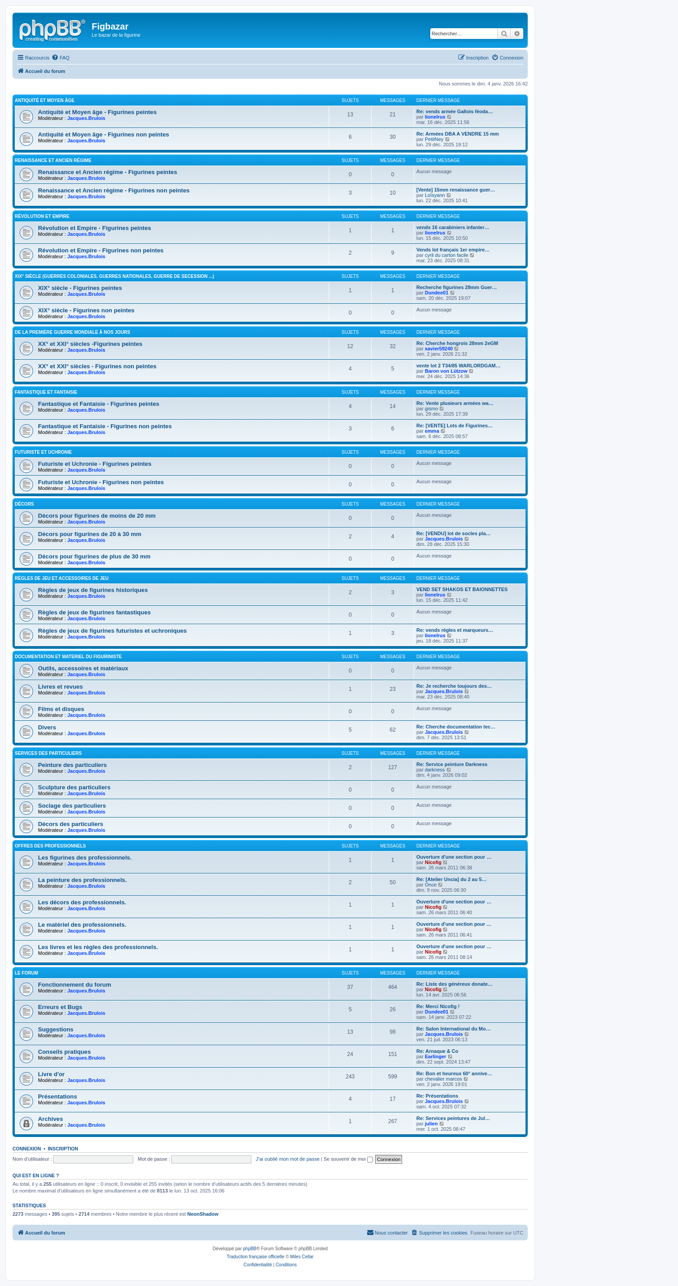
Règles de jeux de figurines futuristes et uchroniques (112, 630)
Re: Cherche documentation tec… (456, 726)
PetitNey (434, 139)
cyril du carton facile (446, 255)
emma (432, 431)
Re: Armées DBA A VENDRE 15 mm (457, 133)
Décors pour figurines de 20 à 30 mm (89, 534)
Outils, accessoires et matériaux (83, 668)
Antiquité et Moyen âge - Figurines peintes (97, 112)
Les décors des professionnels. (82, 902)
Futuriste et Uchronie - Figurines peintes (95, 463)
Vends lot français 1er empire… (453, 249)
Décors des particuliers (70, 824)
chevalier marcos (443, 1079)
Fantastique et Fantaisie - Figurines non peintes (105, 426)
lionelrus (435, 116)
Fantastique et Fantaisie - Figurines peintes (98, 403)
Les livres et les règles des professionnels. (98, 947)
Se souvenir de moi (348, 1159)
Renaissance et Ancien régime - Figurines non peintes (114, 190)
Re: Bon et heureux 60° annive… (454, 1073)
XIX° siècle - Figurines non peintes (86, 310)
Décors (24, 504)
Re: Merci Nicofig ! (438, 1006)
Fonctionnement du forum (74, 984)
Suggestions (55, 1029)
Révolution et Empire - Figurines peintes (94, 228)
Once (430, 884)
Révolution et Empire (42, 216)
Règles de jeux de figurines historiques (93, 590)
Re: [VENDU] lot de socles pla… (453, 533)
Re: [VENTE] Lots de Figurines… (454, 425)
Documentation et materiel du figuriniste (68, 656)
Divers (47, 727)
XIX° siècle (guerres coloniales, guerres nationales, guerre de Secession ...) (114, 276)
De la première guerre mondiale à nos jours (72, 332)
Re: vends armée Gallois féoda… (454, 111)
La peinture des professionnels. (82, 880)
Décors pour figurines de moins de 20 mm (97, 515)
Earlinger (435, 1056)
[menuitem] (60, 57)
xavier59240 (439, 348)
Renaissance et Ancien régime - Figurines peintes (107, 172)
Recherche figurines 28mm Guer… (456, 287)
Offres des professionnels (50, 845)
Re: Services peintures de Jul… (453, 1118)
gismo (431, 408)
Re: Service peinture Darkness (451, 764)
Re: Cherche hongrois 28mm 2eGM (457, 343)
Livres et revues (60, 686)
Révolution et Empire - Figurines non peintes (101, 250)
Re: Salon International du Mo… (453, 1028)
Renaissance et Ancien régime (53, 160)
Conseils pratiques (64, 1051)
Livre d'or (51, 1074)
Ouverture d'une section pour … (454, 857)
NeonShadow (203, 1214)
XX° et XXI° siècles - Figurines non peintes (97, 366)
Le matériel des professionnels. (82, 924)
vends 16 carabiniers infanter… (452, 227)
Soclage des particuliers (72, 805)
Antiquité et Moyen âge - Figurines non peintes (103, 134)
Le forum (26, 973)
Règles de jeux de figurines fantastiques (94, 612)
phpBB (249, 1248)
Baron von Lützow (446, 371)
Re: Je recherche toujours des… (454, 686)
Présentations (57, 1096)
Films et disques (61, 709)
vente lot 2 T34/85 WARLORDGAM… (458, 365)
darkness (435, 769)
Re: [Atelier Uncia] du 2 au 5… (451, 879)
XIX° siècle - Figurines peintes (80, 288)
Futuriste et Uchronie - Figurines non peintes (101, 482)
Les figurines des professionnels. (85, 857)
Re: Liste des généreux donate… (454, 984)
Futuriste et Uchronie (43, 452)
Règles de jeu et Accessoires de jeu (62, 578)
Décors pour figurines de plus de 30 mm (94, 556)
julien (431, 1123)
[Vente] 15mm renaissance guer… (455, 189)
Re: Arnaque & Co (437, 1051)
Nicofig (433, 862)
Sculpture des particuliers (74, 787)
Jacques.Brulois (86, 118)
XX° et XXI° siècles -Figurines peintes (90, 344)
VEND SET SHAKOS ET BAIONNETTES (462, 589)
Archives (50, 1119)
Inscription (63, 1148)
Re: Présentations (437, 1096)
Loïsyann (435, 195)
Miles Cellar (302, 1256)
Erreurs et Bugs (60, 1007)
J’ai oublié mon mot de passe (287, 1159)
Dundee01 (437, 292)
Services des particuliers (48, 753)
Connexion (27, 1148)
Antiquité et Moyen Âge (44, 100)
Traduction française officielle (255, 1256)
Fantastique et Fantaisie (46, 392)
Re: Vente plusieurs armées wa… (454, 403)
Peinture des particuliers (72, 765)
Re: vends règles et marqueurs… (454, 630)
